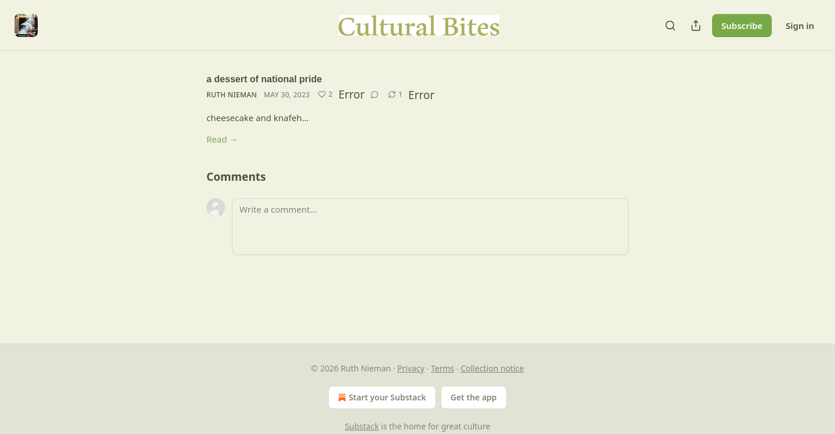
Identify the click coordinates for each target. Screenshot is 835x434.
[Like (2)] (325, 94)
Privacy (410, 368)
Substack (362, 426)
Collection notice (492, 368)
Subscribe (742, 25)
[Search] (670, 25)
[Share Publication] (695, 25)
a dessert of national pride (264, 79)
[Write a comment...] (430, 226)
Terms (442, 368)
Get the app (474, 397)
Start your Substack (381, 397)
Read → (222, 139)
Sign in (800, 25)
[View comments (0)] (374, 94)
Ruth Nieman (231, 95)
